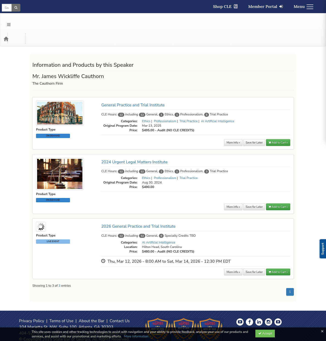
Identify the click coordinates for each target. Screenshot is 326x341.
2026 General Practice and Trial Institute (138, 208)
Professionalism (165, 103)
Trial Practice (189, 103)
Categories (32, 20)
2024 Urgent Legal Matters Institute (134, 144)
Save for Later (254, 124)
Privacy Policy (31, 302)
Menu (303, 6)
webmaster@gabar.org (105, 315)
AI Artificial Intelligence (217, 103)
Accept (265, 333)
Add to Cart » (278, 189)
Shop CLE (225, 6)
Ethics (146, 103)
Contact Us (120, 302)
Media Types (56, 20)
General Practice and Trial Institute (133, 87)
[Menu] (5, 20)
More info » (233, 124)
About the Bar (92, 302)
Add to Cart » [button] (278, 124)
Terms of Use (61, 302)
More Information (136, 336)
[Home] (12, 20)
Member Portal (265, 6)
